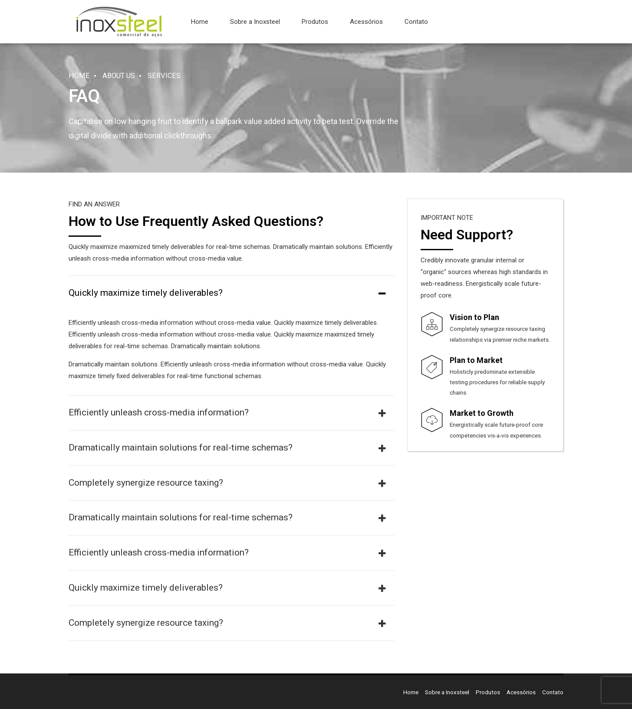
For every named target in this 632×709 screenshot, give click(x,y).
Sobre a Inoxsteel (255, 22)
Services (164, 76)
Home (199, 22)
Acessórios (366, 22)
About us (118, 76)
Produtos (315, 22)
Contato (416, 22)
